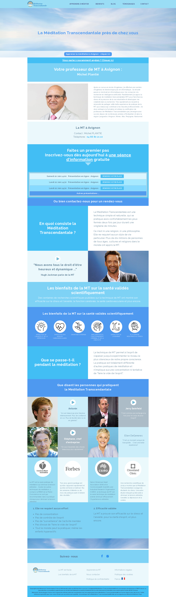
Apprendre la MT (94, 570)
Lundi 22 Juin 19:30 (58, 188)
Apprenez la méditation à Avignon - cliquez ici (88, 54)
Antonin (72, 408)
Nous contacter (93, 574)
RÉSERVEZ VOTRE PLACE (112, 176)
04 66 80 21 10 (95, 136)
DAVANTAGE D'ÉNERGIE (78, 334)
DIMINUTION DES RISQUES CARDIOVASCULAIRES (60, 336)
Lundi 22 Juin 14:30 (58, 182)
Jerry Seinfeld (133, 408)
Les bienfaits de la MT (67, 574)
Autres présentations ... (88, 193)
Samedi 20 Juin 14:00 (56, 176)
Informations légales (123, 570)
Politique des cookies (124, 574)
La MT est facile (64, 570)
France (117, 579)
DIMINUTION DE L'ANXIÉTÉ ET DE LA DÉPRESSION (41, 336)
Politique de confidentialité (98, 579)
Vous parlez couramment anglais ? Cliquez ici (88, 60)
